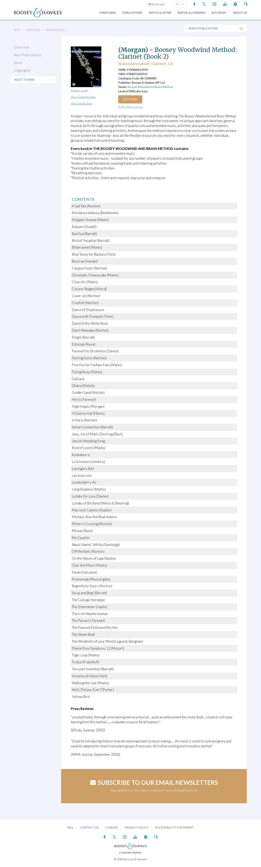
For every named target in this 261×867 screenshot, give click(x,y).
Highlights (22, 70)
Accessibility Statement (174, 827)
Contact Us (89, 827)
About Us (240, 12)
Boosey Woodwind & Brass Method (150, 87)
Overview (21, 47)
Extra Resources (130, 107)
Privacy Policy (136, 827)
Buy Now (130, 99)
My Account (156, 4)
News (18, 63)
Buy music (219, 12)
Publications (132, 12)
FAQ (70, 827)
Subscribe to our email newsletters (154, 782)
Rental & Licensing (191, 12)
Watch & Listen (160, 12)
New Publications (28, 55)
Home (17, 29)
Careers (111, 827)
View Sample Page (81, 103)
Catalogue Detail (54, 29)
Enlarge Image (79, 90)
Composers (107, 12)
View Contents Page (83, 97)
